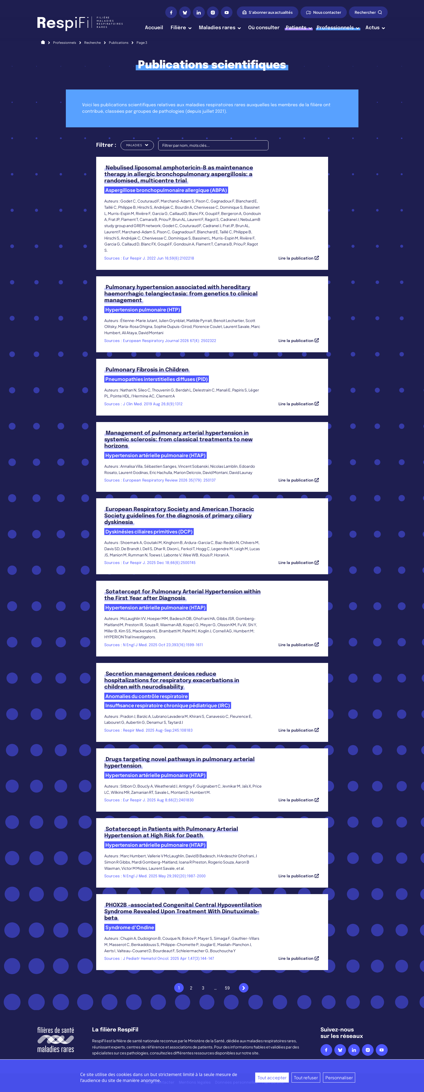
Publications (118, 43)
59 (227, 988)
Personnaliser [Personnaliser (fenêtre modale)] (339, 1077)
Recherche (92, 43)
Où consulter (264, 27)
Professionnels (64, 43)
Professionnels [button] (338, 27)
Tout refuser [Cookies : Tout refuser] (306, 1077)
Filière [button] (181, 27)
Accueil (154, 27)
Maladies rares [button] (220, 27)
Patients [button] (299, 27)
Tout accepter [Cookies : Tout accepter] (272, 1077)
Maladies (137, 145)
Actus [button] (375, 27)
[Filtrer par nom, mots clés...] (213, 145)
